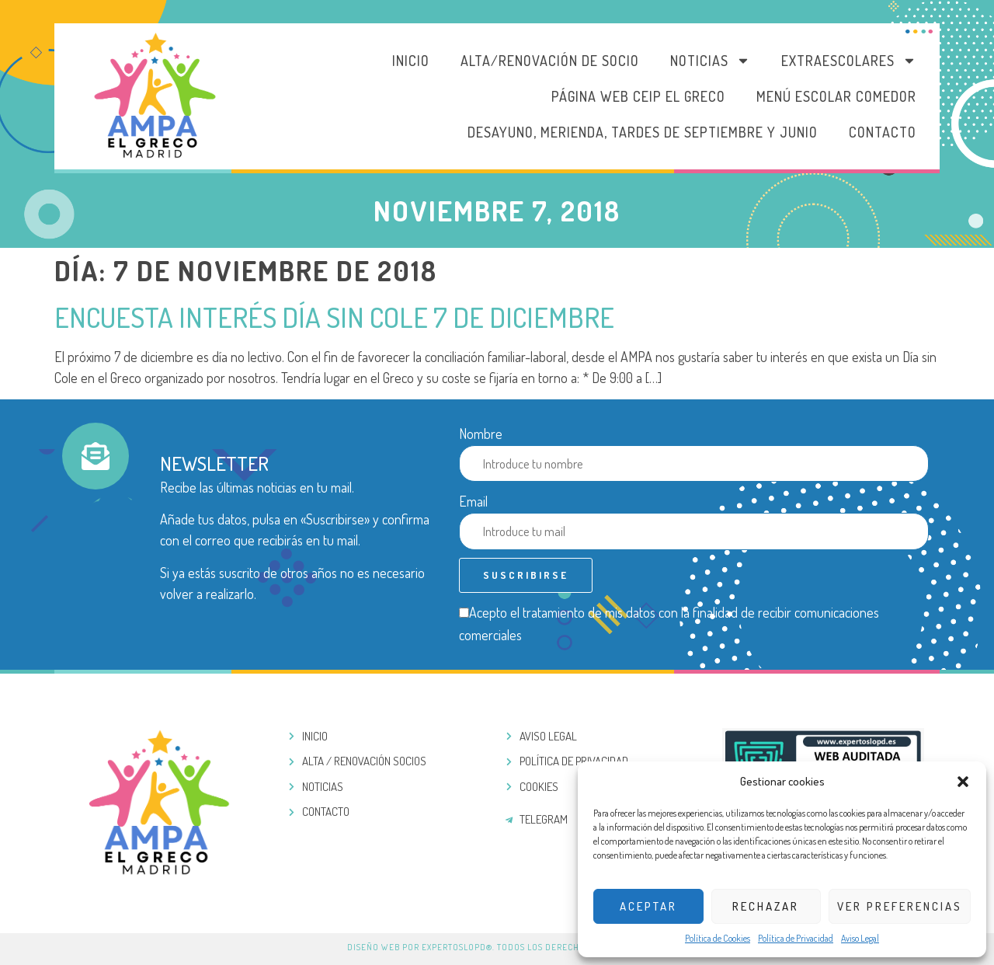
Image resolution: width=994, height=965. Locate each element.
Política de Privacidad (795, 938)
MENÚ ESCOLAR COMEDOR (836, 96)
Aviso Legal (860, 938)
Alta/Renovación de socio (550, 60)
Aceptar (648, 906)
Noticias (710, 60)
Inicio (410, 60)
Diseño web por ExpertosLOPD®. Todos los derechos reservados (497, 947)
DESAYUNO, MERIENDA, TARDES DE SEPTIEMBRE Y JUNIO (642, 132)
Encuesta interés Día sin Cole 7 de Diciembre (334, 317)
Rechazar (765, 906)
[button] (963, 781)
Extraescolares (848, 60)
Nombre (480, 433)
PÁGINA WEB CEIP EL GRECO (638, 96)
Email (473, 501)
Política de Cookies (717, 938)
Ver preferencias (899, 906)
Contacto (882, 132)
